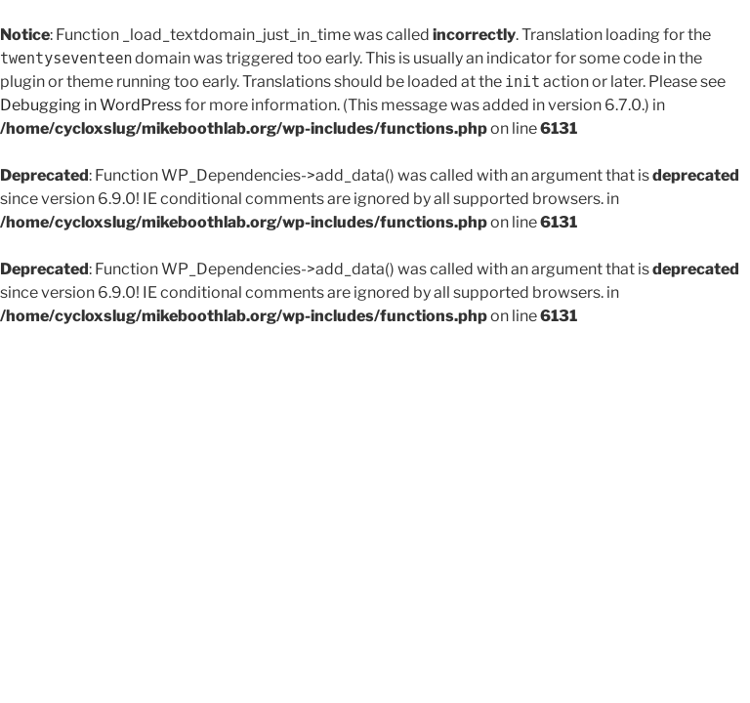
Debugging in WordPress (91, 105)
